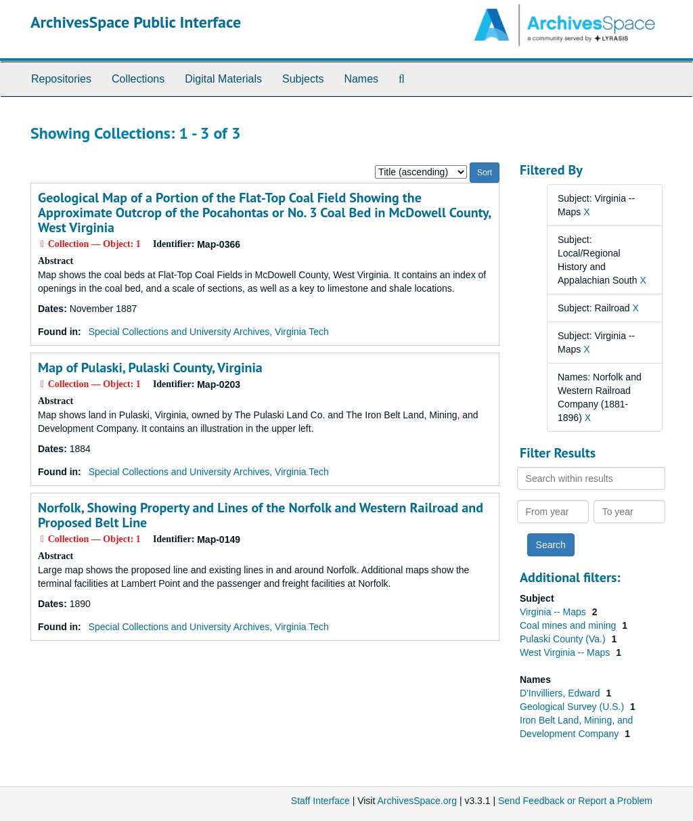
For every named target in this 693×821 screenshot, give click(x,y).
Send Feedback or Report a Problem (575, 800)
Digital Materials (223, 79)
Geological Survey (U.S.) (573, 706)
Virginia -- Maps (554, 611)
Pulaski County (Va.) (564, 639)
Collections (138, 79)
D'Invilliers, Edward (561, 693)
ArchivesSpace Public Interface (135, 22)
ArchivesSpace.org (417, 800)
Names (361, 79)
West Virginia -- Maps (566, 652)
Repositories (61, 79)
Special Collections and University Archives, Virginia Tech (209, 331)
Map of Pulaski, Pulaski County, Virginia (150, 367)
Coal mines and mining (569, 625)
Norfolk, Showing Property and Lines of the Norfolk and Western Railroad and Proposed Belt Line (260, 515)
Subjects (302, 79)
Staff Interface (320, 800)
